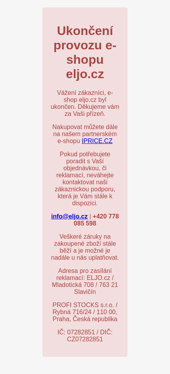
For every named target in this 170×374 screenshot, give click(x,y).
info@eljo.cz (69, 216)
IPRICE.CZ (97, 141)
